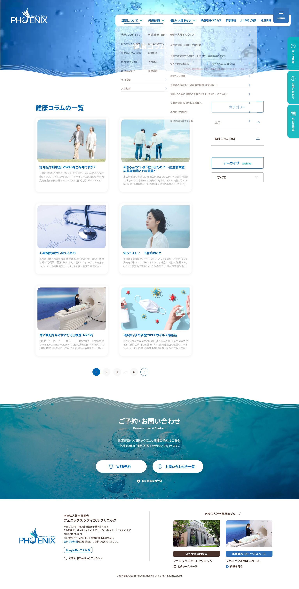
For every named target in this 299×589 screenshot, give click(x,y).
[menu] (281, 15)
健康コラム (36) (237, 139)
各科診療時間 (71, 541)
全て (237, 122)
